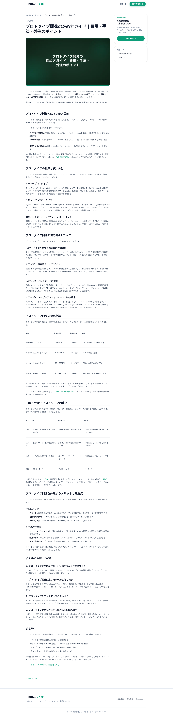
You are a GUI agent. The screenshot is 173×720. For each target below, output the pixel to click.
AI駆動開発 (29, 15)
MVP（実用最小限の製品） (66, 391)
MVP (105, 479)
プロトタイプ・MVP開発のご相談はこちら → (44, 665)
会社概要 (130, 699)
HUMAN (35, 4)
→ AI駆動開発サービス (125, 54)
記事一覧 (123, 4)
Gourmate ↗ (141, 699)
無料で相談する (137, 4)
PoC (47, 479)
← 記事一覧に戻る (32, 678)
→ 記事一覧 (121, 58)
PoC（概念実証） (63, 157)
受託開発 (121, 699)
